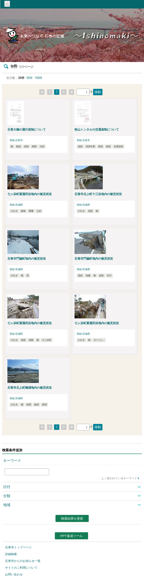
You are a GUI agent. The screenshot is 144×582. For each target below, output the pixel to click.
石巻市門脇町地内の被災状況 (26, 258)
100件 (39, 78)
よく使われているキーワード (119, 478)
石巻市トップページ (18, 547)
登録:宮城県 (16, 204)
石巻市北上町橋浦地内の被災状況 (29, 387)
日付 (6, 487)
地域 (6, 505)
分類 (6, 496)
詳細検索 (11, 554)
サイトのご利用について (21, 567)
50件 (29, 78)
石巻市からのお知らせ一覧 (23, 561)
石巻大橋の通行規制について (26, 129)
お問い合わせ (14, 574)
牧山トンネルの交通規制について (97, 129)
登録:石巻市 (16, 140)
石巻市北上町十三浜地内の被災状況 (98, 194)
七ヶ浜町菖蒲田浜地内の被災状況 (29, 194)
